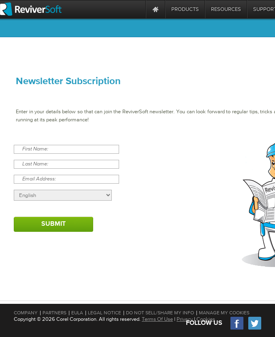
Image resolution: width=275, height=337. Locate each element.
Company (26, 313)
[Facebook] (237, 329)
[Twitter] (254, 329)
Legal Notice (104, 313)
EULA (77, 313)
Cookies (205, 319)
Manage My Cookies (224, 313)
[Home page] (155, 9)
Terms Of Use (157, 319)
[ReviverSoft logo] (31, 9)
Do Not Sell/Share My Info (160, 313)
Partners (54, 313)
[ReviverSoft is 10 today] (138, 9)
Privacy (185, 319)
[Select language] (63, 195)
